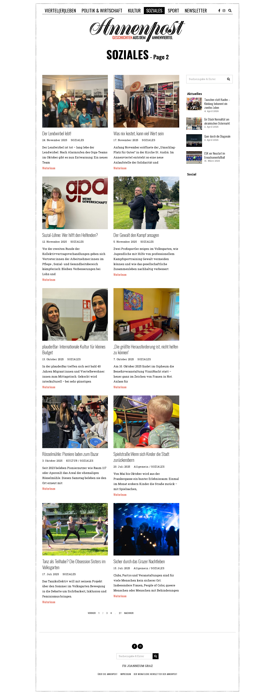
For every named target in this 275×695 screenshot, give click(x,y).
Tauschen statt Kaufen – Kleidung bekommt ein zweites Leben (217, 103)
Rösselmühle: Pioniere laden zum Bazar (70, 453)
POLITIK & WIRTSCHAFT (102, 10)
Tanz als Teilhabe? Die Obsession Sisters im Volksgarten (73, 564)
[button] (228, 79)
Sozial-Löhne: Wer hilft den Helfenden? (70, 234)
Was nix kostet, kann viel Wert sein (138, 133)
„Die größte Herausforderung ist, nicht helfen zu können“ (145, 349)
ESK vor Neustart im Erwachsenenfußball (214, 155)
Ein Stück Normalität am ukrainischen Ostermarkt (217, 121)
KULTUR (134, 10)
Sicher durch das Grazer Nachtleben (139, 561)
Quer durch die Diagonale (217, 136)
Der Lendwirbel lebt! (56, 133)
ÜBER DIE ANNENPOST (108, 674)
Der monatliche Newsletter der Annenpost (155, 674)
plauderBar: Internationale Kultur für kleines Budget (73, 349)
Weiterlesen (48, 168)
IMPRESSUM (125, 674)
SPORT (173, 10)
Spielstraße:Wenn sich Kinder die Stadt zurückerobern (141, 456)
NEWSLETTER (196, 10)
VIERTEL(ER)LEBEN (60, 10)
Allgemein (141, 466)
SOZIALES (154, 10)
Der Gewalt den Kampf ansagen (136, 234)
